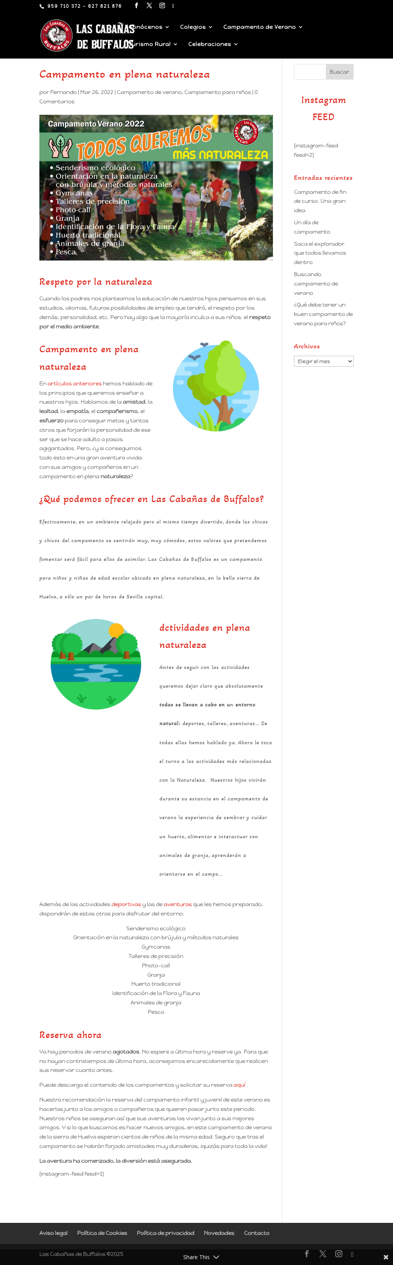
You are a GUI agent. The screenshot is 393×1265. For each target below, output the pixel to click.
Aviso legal (53, 1233)
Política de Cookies (102, 1233)
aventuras (178, 904)
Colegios (193, 27)
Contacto (256, 1233)
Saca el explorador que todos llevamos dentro (320, 253)
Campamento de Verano (259, 27)
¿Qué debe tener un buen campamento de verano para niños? (323, 314)
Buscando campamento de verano (316, 283)
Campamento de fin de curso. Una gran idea (320, 201)
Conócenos (146, 27)
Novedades (219, 1233)
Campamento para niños (217, 92)
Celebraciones (209, 44)
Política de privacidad (165, 1233)
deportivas (126, 904)
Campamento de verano (149, 92)
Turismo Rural (150, 44)
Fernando (63, 92)
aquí (239, 1084)
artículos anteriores (75, 383)
